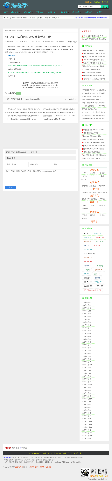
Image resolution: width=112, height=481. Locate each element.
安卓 (102, 176)
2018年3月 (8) (86, 413)
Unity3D (92, 173)
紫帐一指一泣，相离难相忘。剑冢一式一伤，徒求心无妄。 (63, 453)
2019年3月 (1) (86, 390)
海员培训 (99, 270)
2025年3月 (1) (86, 322)
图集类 (84, 218)
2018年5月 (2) (86, 407)
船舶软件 (102, 186)
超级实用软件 (89, 253)
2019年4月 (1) (86, 387)
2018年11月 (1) (87, 402)
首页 (6, 12)
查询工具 (100, 241)
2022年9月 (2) (86, 333)
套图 (86, 274)
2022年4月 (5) (86, 345)
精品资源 (88, 12)
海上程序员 (8, 458)
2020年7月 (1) (86, 356)
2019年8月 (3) (86, 376)
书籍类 (102, 215)
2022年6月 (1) (86, 339)
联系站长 (97, 2)
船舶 (100, 266)
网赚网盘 (100, 237)
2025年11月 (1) (87, 311)
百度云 (98, 233)
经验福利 (76, 12)
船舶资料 (85, 186)
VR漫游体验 (92, 199)
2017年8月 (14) (87, 433)
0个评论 (61, 41)
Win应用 (102, 205)
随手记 (99, 12)
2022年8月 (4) (86, 336)
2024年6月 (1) (86, 325)
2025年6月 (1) (86, 314)
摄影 (86, 282)
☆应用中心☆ (87, 2)
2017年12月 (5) (87, 421)
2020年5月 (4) (86, 362)
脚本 (84, 205)
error (19, 93)
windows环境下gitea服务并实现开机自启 (95, 115)
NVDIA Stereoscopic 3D (92, 290)
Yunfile (87, 237)
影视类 (92, 215)
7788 (87, 270)
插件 (92, 205)
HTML (84, 176)
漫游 (97, 278)
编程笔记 (14, 12)
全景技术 (85, 199)
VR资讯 (102, 199)
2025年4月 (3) (86, 319)
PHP (92, 176)
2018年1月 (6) (86, 419)
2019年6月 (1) (86, 382)
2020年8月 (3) (86, 353)
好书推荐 (88, 258)
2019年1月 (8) (86, 396)
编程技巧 (88, 249)
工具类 (84, 215)
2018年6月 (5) (86, 404)
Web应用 (84, 208)
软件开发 (63, 12)
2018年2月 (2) (86, 416)
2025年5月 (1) (86, 316)
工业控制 (39, 12)
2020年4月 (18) (87, 365)
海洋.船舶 (27, 12)
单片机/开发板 (102, 192)
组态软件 (92, 192)
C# (85, 173)
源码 (86, 245)
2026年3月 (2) (86, 302)
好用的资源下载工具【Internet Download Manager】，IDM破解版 (31, 99)
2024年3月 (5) (86, 328)
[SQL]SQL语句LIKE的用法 (92, 72)
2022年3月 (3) (86, 348)
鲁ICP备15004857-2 (37, 467)
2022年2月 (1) (86, 350)
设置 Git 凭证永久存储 (89, 109)
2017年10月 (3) (87, 427)
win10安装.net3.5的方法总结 (91, 96)
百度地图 (48, 467)
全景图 (87, 278)
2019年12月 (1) (87, 370)
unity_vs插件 (69, 99)
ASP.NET (84, 179)
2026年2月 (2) (86, 305)
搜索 (105, 7)
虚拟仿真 (51, 12)
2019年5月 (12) (87, 384)
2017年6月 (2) (86, 438)
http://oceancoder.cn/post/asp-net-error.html (44, 85)
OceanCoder (23, 41)
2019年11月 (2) (87, 373)
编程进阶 (88, 262)
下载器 (87, 241)
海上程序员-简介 (34, 453)
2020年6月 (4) (86, 359)
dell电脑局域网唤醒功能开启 (91, 99)
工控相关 (85, 192)
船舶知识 (92, 186)
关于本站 (105, 2)
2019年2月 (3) (86, 393)
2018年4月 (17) (87, 410)
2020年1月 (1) (86, 367)
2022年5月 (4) (86, 342)
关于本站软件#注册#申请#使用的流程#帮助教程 (90, 18)
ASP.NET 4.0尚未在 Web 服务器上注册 (28, 36)
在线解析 (88, 286)
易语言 (102, 173)
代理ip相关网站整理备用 (91, 69)
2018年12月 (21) (87, 399)
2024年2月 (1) (86, 331)
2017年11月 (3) (87, 424)
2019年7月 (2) (86, 379)
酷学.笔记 (15, 448)
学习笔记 (97, 282)
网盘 (86, 233)
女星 (97, 274)
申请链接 (24, 448)
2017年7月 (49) (87, 436)
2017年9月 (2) (86, 430)
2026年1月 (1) (86, 308)
